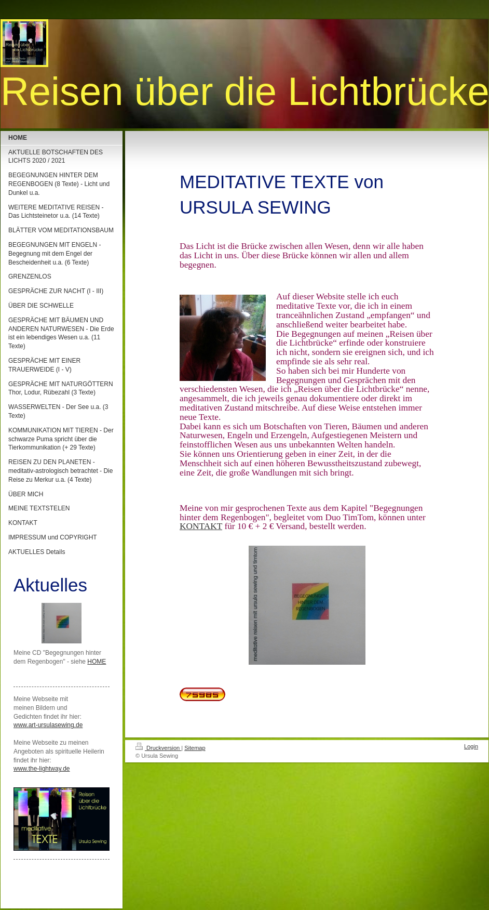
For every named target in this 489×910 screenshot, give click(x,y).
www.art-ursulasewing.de (48, 725)
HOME (96, 661)
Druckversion (158, 748)
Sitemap (194, 748)
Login (471, 746)
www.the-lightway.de (41, 768)
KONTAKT (201, 526)
